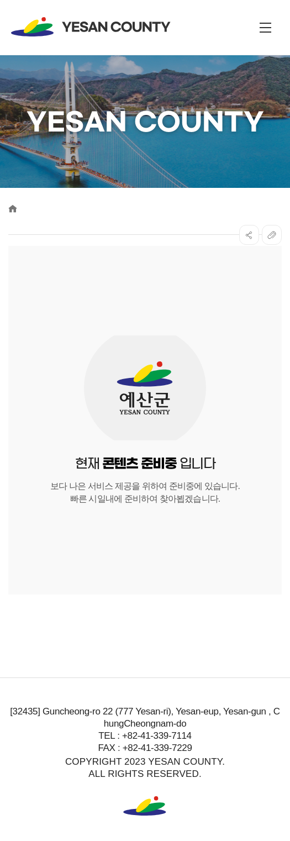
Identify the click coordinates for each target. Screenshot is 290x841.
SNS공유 (249, 235)
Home (12, 208)
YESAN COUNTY (91, 26)
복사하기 (272, 235)
